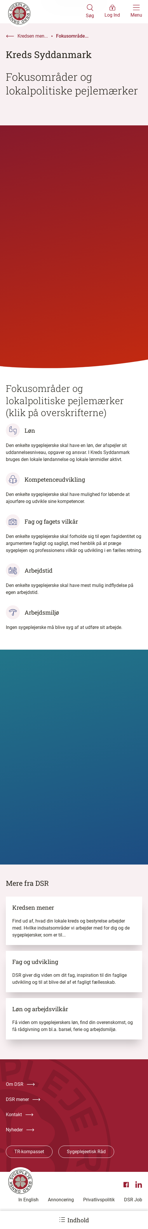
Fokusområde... (72, 36)
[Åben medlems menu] (112, 12)
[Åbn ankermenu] (62, 1219)
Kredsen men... (33, 36)
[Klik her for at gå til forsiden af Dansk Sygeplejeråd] (46, 11)
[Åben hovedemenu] (136, 12)
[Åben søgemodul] (90, 11)
